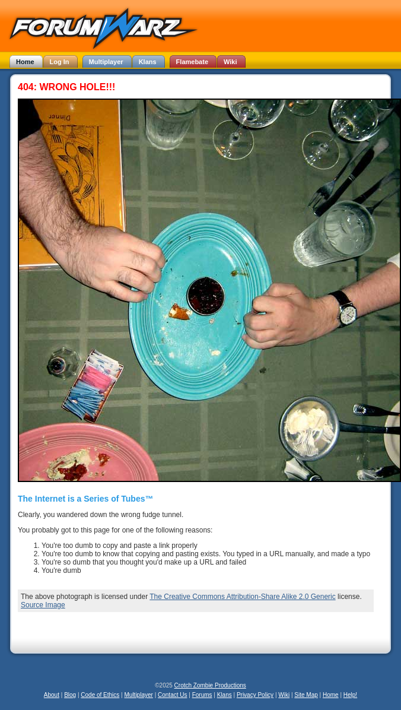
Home (331, 695)
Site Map (305, 695)
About (51, 695)
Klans (224, 695)
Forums (202, 695)
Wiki (283, 695)
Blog (70, 695)
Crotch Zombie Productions (210, 685)
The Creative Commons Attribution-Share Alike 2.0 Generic (242, 596)
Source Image (43, 605)
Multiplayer (139, 695)
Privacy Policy (255, 695)
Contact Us (172, 695)
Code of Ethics (100, 695)
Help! (350, 695)
